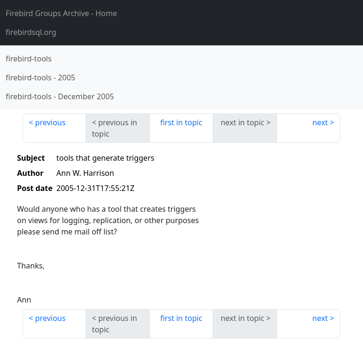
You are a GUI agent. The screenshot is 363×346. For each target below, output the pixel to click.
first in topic (181, 122)
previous (50, 122)
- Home (61, 13)
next (320, 122)
